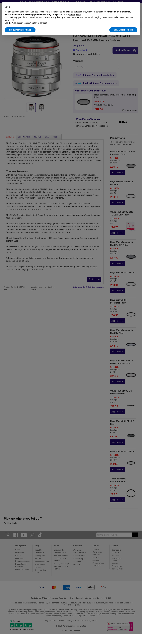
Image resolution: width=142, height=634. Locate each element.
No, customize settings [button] (20, 30)
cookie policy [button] (74, 14)
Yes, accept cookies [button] (123, 30)
